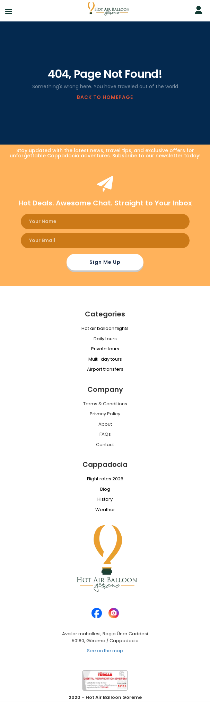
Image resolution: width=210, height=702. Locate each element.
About (105, 424)
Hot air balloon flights (105, 328)
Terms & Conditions (105, 403)
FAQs (105, 434)
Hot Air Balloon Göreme (114, 697)
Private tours (105, 348)
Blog (105, 489)
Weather (105, 509)
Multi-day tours (105, 359)
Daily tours (105, 338)
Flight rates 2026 (105, 478)
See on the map (105, 650)
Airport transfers (105, 369)
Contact (105, 444)
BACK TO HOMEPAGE (105, 97)
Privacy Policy (105, 413)
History (105, 499)
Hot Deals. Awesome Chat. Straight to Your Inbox (105, 203)
